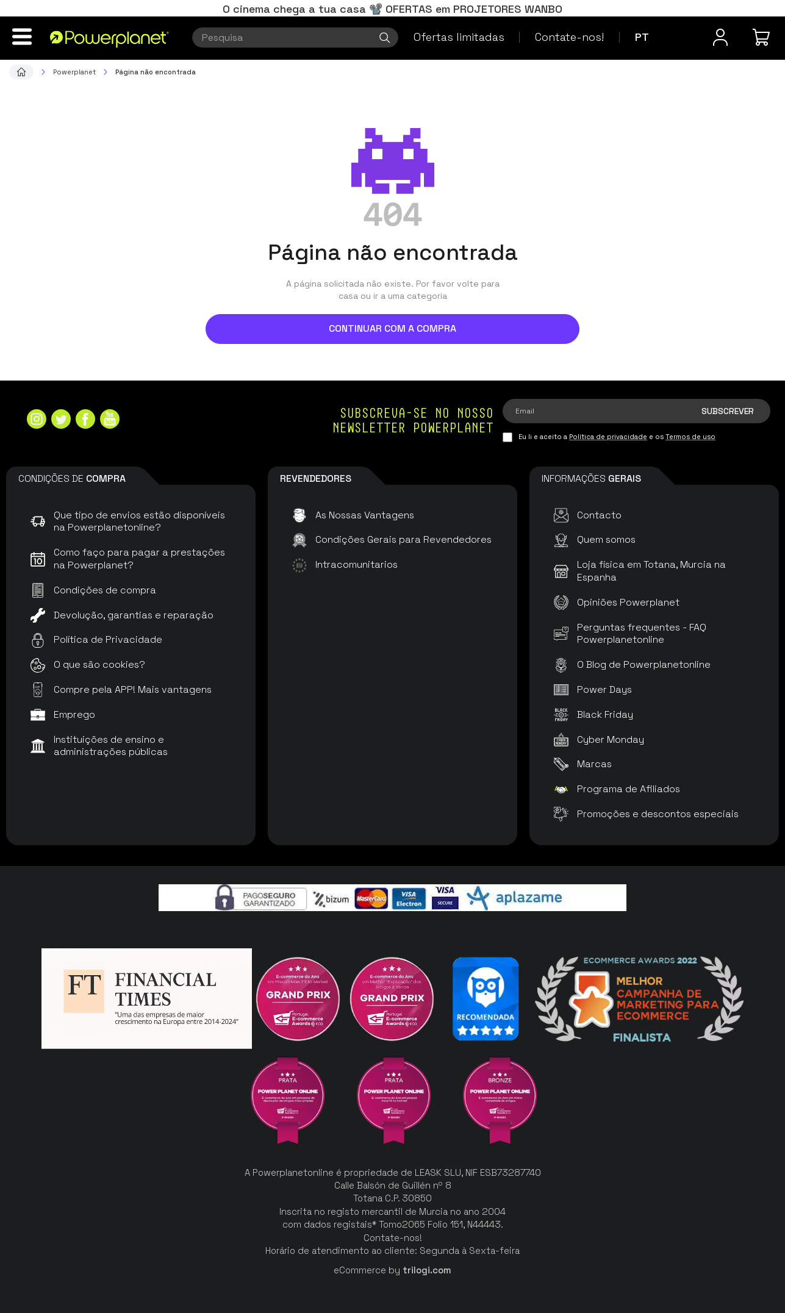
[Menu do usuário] (720, 37)
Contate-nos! (569, 37)
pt (642, 37)
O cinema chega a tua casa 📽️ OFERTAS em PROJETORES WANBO (392, 9)
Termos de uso (690, 436)
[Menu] (22, 36)
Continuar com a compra (392, 328)
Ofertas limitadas (459, 37)
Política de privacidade (608, 436)
